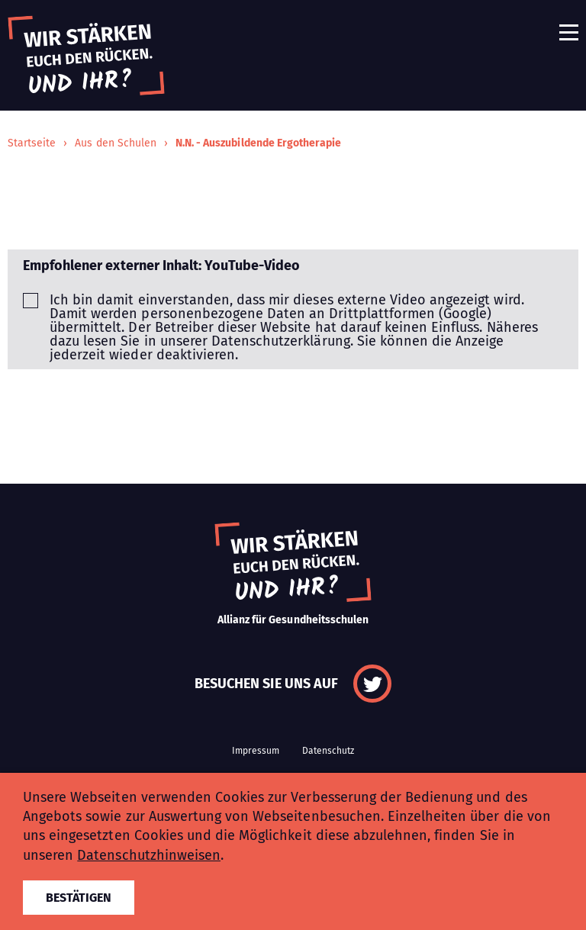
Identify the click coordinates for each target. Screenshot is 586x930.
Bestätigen (78, 897)
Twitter (372, 684)
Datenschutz (328, 750)
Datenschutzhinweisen (149, 855)
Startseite (32, 143)
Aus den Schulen (115, 143)
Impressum (255, 750)
